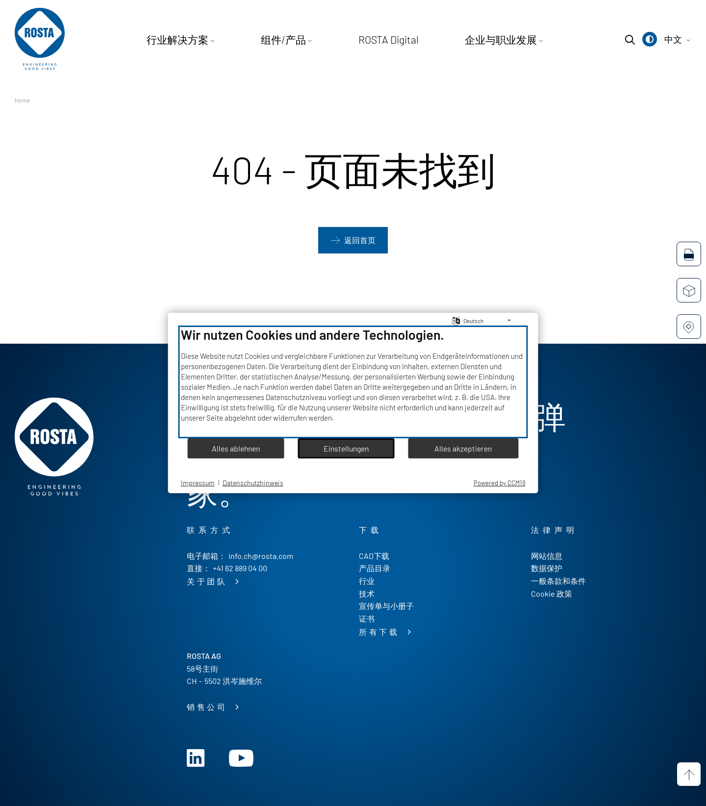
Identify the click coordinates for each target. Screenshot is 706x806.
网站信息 (546, 555)
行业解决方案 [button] (207, 39)
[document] (353, 382)
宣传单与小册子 (386, 605)
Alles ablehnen (236, 448)
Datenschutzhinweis (253, 483)
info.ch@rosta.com (260, 555)
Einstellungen (346, 448)
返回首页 (360, 240)
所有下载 (381, 632)
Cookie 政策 (551, 593)
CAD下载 (374, 555)
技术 (367, 593)
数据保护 (546, 568)
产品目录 (374, 568)
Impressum (198, 483)
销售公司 (209, 707)
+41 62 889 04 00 (240, 568)
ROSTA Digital (381, 39)
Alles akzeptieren (463, 448)
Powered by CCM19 (500, 483)
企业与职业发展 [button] (471, 39)
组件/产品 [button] (294, 39)
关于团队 (209, 581)
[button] (649, 39)
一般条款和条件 (558, 580)
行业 (367, 580)
